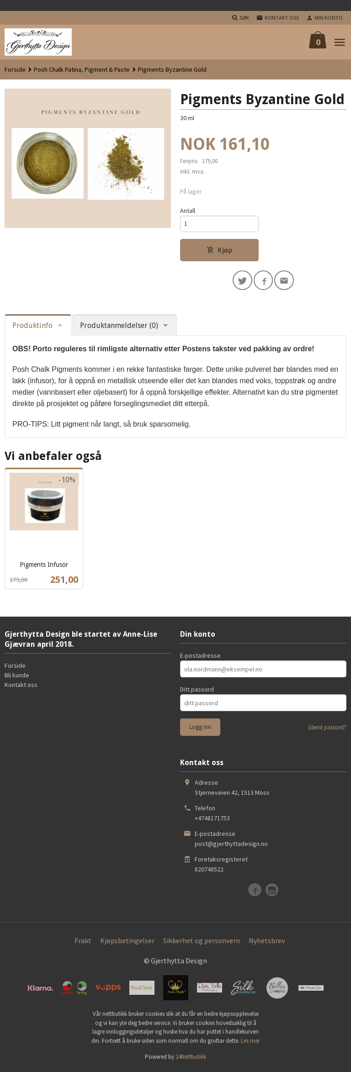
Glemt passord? (327, 729)
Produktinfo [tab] (32, 326)
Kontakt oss (21, 686)
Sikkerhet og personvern (201, 941)
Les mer (250, 1042)
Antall (187, 210)
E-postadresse (200, 657)
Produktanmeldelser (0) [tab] (119, 326)
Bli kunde (17, 676)
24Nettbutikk (191, 1058)
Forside (15, 69)
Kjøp (219, 250)
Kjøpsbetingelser (127, 941)
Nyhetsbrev (267, 941)
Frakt (82, 941)
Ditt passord (197, 691)
